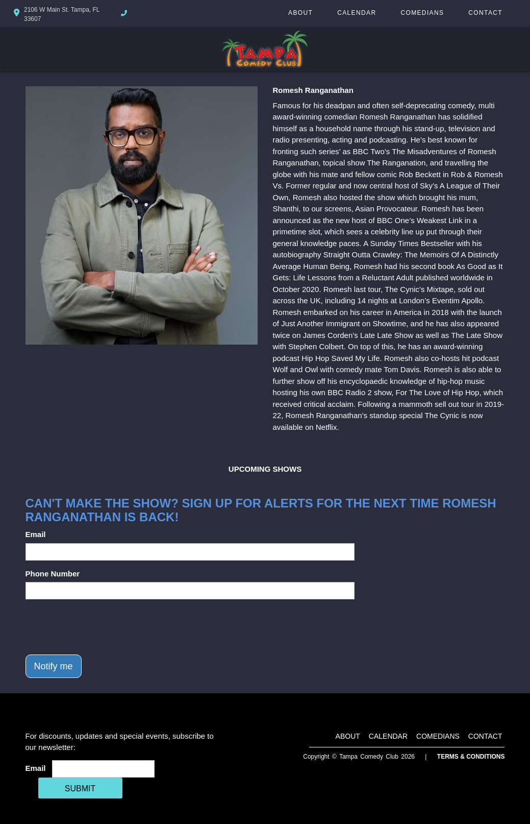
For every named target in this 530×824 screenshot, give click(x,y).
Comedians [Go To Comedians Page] (422, 12)
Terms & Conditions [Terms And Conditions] (471, 756)
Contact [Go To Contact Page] (485, 12)
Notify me (53, 666)
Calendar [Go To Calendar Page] (356, 12)
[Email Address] (103, 769)
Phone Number (53, 573)
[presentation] (103, 627)
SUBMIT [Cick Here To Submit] (80, 788)
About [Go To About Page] (300, 12)
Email (36, 534)
